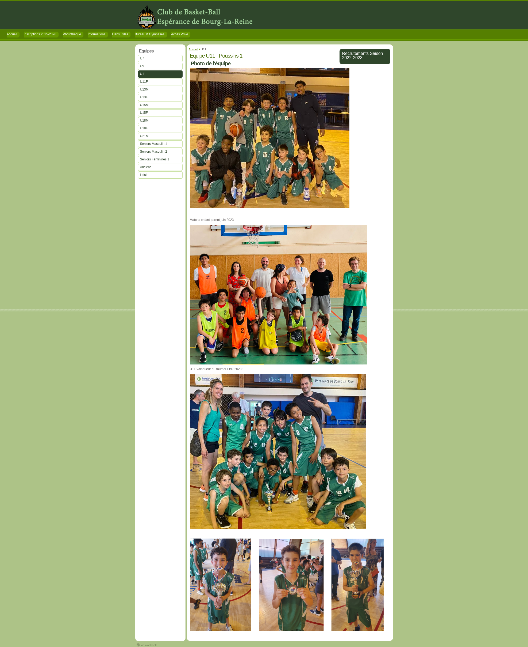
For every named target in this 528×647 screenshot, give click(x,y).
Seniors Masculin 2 (153, 151)
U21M (144, 136)
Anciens (146, 167)
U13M (144, 89)
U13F (144, 97)
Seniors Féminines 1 (154, 159)
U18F (144, 128)
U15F (144, 113)
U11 (143, 74)
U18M (144, 120)
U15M (144, 105)
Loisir (144, 175)
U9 (142, 66)
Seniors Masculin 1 (153, 144)
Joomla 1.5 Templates (147, 644)
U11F (144, 82)
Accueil (193, 49)
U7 (142, 58)
